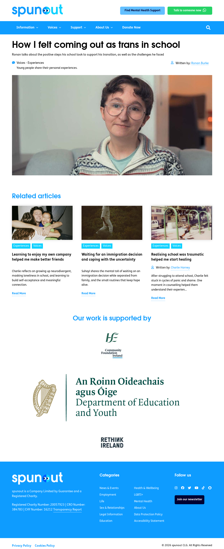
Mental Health (143, 501)
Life (102, 501)
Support (76, 27)
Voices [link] (37, 245)
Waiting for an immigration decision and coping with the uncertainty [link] (112, 257)
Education (106, 521)
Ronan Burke (200, 63)
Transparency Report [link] (67, 509)
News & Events (109, 488)
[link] (37, 478)
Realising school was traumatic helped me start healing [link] (177, 257)
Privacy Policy (21, 545)
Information (25, 27)
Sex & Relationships (112, 508)
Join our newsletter (189, 499)
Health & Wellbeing (146, 488)
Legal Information (111, 514)
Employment (108, 494)
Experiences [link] (21, 245)
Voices (52, 27)
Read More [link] (19, 293)
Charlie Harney (180, 267)
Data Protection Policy (148, 514)
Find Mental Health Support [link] (142, 10)
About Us (102, 27)
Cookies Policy (45, 545)
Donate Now (131, 27)
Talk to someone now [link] (187, 10)
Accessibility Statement (149, 521)
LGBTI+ (138, 494)
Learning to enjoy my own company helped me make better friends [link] (41, 257)
